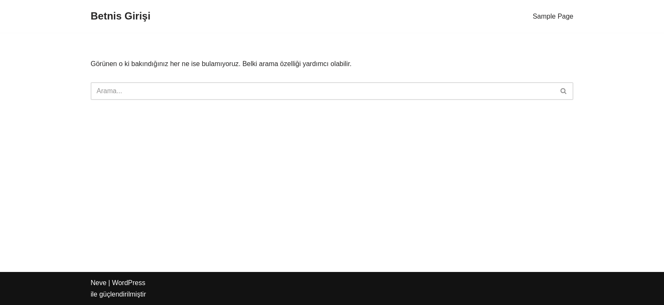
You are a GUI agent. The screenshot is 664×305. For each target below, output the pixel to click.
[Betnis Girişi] (120, 16)
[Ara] (322, 91)
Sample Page (553, 16)
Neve (98, 282)
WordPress (128, 282)
